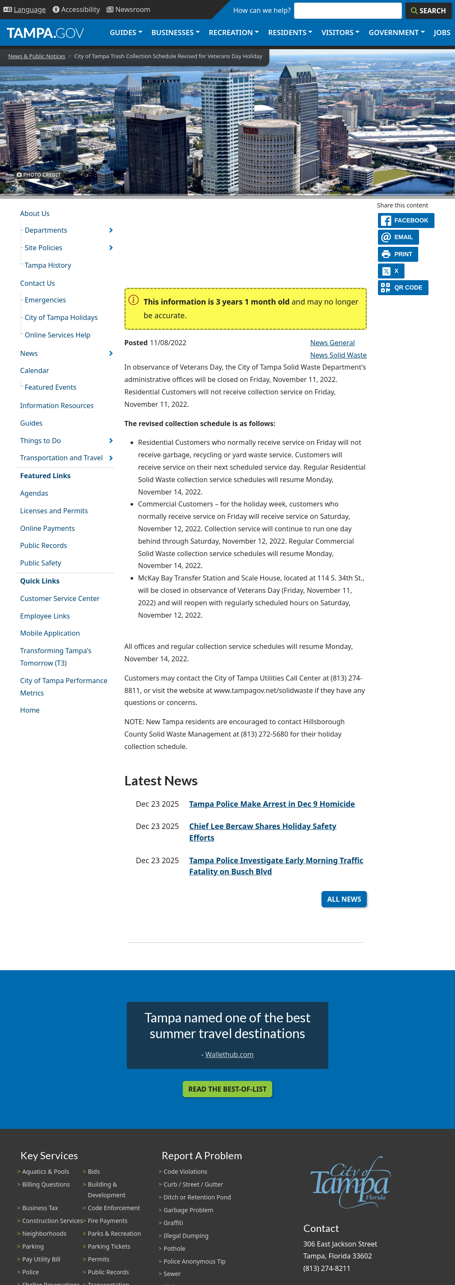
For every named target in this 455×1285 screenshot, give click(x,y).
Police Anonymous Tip (195, 1261)
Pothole (174, 1248)
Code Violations (185, 1171)
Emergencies (45, 300)
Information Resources (57, 405)
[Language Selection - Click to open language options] (24, 9)
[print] (398, 254)
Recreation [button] (231, 32)
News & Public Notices (36, 56)
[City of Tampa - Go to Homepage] (45, 32)
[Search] (428, 11)
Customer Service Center (60, 598)
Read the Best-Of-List (227, 1089)
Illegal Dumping (186, 1236)
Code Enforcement (114, 1208)
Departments (46, 230)
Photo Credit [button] (39, 174)
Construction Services (52, 1221)
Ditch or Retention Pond (197, 1197)
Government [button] (394, 32)
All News (344, 899)
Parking (33, 1246)
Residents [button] (287, 32)
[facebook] (406, 220)
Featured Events (51, 387)
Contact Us (37, 283)
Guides (31, 423)
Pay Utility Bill (41, 1259)
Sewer (172, 1274)
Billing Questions (46, 1184)
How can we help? (262, 10)
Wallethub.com (229, 1054)
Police (30, 1272)
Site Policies (43, 247)
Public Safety (40, 563)
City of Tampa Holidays (61, 317)
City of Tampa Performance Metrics (63, 687)
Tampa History (48, 265)
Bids (94, 1171)
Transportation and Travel (61, 457)
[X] (391, 271)
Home (30, 710)
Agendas (34, 493)
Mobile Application (50, 633)
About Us (35, 213)
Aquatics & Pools (45, 1171)
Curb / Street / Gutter (193, 1184)
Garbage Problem (188, 1210)
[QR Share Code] (403, 287)
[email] (398, 237)
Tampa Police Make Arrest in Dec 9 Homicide (272, 804)
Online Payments (47, 528)
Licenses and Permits (54, 510)
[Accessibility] (76, 9)
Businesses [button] (173, 32)
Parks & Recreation (114, 1233)
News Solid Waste (338, 355)
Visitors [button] (337, 32)
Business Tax (40, 1208)
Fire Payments (108, 1221)
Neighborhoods (44, 1233)
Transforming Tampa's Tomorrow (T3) (56, 657)
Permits (99, 1259)
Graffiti (173, 1223)
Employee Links (45, 616)
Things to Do (40, 440)
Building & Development (106, 1189)
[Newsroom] (128, 9)
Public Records (43, 545)
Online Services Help (58, 335)
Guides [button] (123, 32)
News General (332, 342)
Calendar (34, 370)
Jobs (442, 32)
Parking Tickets (109, 1246)
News (29, 353)
